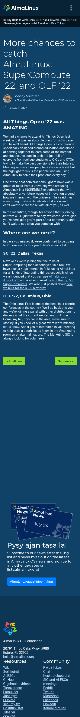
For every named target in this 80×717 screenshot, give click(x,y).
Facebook (50, 700)
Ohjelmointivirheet (17, 684)
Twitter (48, 692)
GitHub (8, 680)
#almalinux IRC (54, 708)
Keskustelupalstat (56, 676)
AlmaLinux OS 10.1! (65, 20)
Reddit (48, 688)
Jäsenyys (10, 696)
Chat (46, 672)
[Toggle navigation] (71, 8)
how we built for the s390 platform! (38, 286)
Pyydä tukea (52, 668)
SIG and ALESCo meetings (55, 682)
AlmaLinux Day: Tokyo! (51, 23)
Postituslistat (13, 708)
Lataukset (10, 692)
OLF (7, 296)
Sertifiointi (11, 672)
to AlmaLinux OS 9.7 (31, 20)
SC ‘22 (9, 253)
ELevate (9, 700)
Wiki (6, 668)
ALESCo (9, 676)
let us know (11, 327)
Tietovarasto (12, 688)
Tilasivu (9, 712)
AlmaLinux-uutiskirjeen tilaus (32, 581)
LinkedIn (49, 704)
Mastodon (51, 696)
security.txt (11, 704)
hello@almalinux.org (18, 657)
